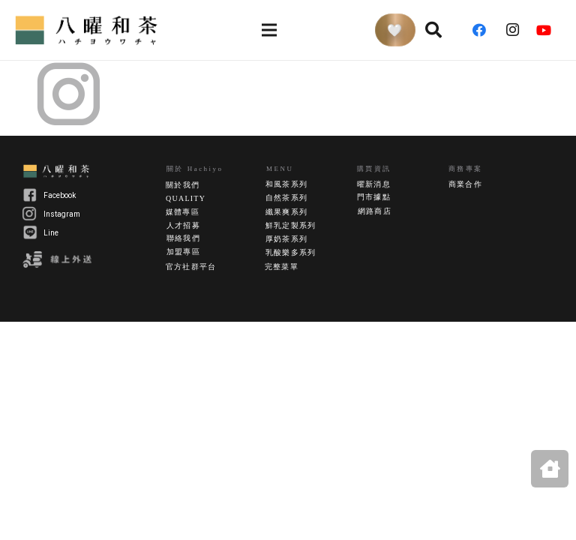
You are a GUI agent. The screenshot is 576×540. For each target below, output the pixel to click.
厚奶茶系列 (287, 239)
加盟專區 (183, 252)
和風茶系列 (287, 184)
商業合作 (465, 184)
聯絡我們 (183, 238)
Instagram (62, 214)
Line (51, 233)
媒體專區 (183, 212)
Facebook (60, 195)
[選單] (268, 30)
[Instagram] (516, 30)
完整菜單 (281, 266)
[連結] (89, 30)
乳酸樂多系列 (291, 252)
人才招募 (183, 225)
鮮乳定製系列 (291, 225)
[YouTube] (549, 30)
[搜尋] (434, 30)
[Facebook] (484, 30)
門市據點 (374, 197)
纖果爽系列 (287, 212)
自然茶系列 (287, 198)
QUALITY (186, 198)
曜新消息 (374, 184)
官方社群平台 (191, 266)
